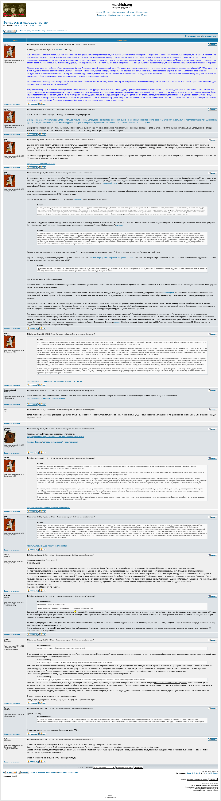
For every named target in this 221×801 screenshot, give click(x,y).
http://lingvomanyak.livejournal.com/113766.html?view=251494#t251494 (55, 437)
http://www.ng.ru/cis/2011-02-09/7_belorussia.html (47, 546)
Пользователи (118, 12)
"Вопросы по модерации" (52, 442)
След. (39, 25)
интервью (60, 49)
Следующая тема (209, 36)
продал (117, 322)
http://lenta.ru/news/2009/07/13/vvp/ (41, 164)
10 (33, 25)
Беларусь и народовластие (25, 22)
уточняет (120, 225)
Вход (144, 15)
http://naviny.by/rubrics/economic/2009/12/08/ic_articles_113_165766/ (54, 381)
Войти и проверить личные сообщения (124, 15)
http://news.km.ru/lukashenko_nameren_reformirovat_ (48, 508)
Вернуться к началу (12, 104)
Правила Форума (34, 442)
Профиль (101, 15)
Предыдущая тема (192, 36)
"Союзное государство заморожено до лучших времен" (111, 258)
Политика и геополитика (57, 31)
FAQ (99, 12)
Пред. (15, 25)
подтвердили (168, 293)
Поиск (107, 12)
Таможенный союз (109, 183)
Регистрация (142, 12)
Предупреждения (71, 442)
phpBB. (114, 797)
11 (35, 25)
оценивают (77, 199)
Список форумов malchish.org (32, 31)
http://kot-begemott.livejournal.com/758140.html (46, 398)
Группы (131, 12)
